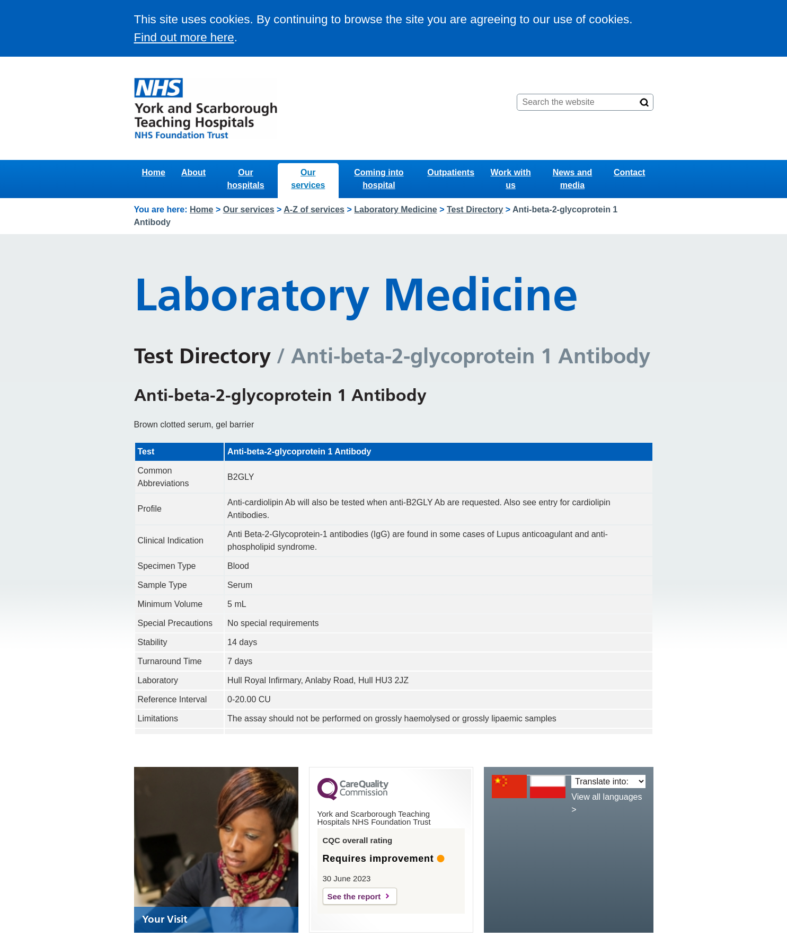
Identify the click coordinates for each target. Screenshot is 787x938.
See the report (354, 896)
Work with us (511, 179)
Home (153, 172)
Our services (308, 179)
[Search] (644, 102)
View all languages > (606, 803)
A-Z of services (314, 209)
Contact (629, 172)
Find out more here (184, 37)
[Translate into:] (608, 781)
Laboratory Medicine (395, 209)
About (193, 172)
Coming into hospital (378, 179)
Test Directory (475, 209)
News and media (573, 179)
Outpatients (450, 172)
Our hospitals (245, 179)
